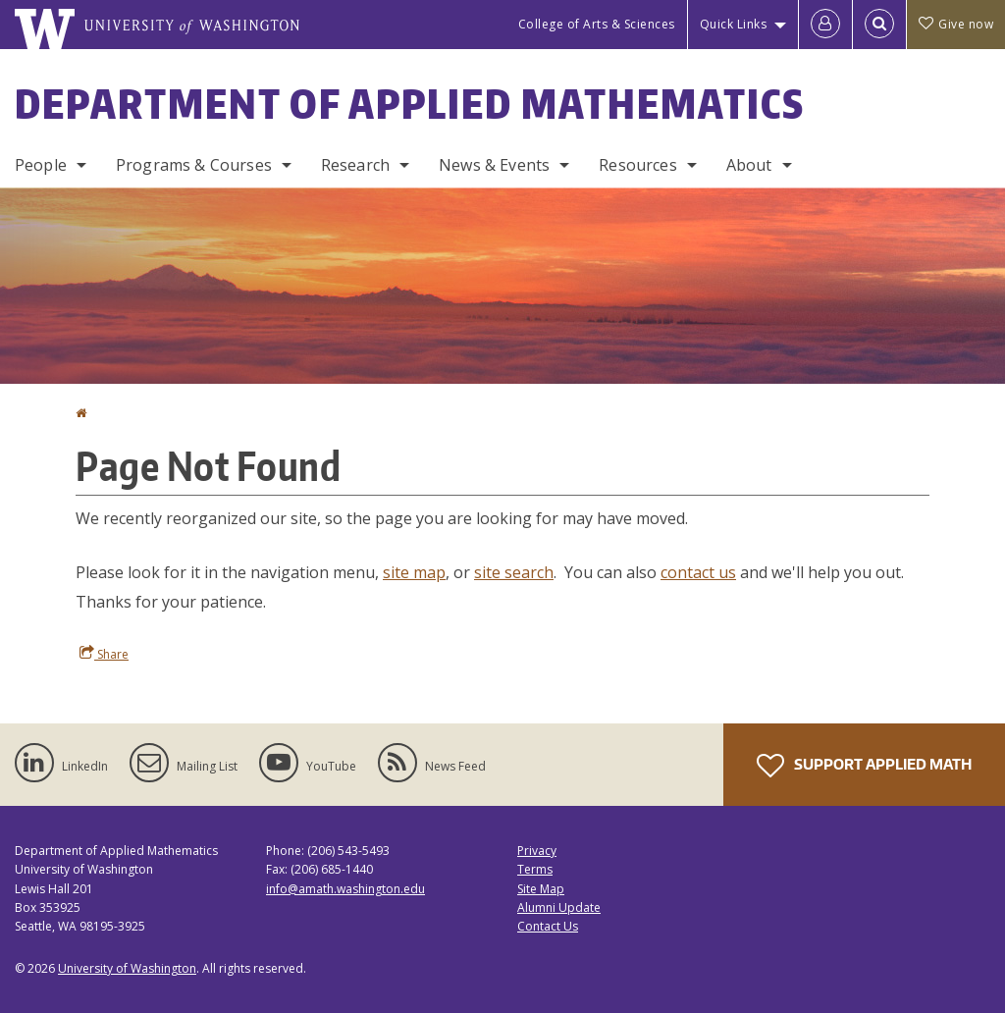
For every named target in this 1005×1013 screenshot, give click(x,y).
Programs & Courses (194, 165)
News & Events (494, 165)
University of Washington (127, 968)
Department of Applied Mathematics (410, 104)
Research (355, 165)
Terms (535, 869)
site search (514, 572)
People (41, 165)
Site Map (540, 888)
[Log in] (825, 24)
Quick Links (733, 24)
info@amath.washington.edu (345, 888)
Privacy (536, 850)
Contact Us (547, 926)
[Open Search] (879, 24)
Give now (956, 24)
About (749, 165)
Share (104, 654)
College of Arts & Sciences (596, 24)
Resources (637, 165)
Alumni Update (559, 907)
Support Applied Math (864, 765)
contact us (698, 572)
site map (414, 572)
